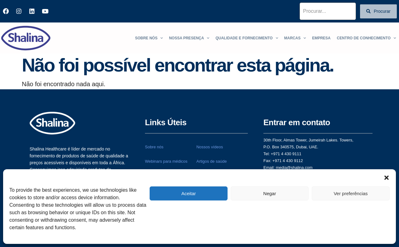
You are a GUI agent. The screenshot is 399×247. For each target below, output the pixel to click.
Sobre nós (149, 38)
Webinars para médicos (166, 161)
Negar (269, 193)
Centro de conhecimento (366, 38)
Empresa (321, 38)
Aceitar (188, 193)
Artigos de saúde (211, 161)
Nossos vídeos (209, 147)
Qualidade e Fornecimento (246, 38)
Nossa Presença (189, 38)
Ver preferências (351, 193)
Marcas (295, 38)
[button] (386, 177)
